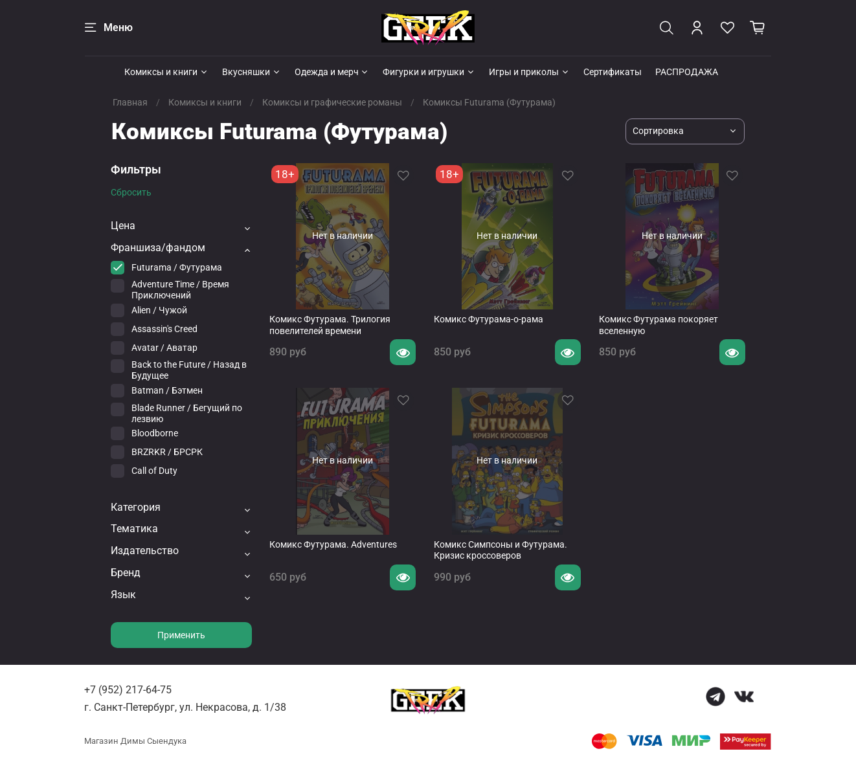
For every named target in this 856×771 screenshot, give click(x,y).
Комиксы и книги (166, 72)
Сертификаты (612, 72)
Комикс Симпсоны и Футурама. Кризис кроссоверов (500, 550)
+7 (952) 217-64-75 (128, 690)
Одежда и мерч (332, 72)
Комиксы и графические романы (332, 102)
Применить (181, 635)
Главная (130, 102)
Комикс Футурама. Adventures (333, 544)
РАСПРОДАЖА (686, 72)
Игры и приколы (529, 72)
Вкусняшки (251, 72)
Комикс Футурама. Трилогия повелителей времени (329, 325)
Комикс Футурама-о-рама (488, 319)
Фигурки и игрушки (429, 72)
